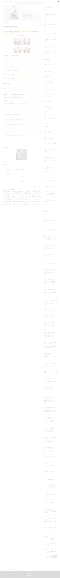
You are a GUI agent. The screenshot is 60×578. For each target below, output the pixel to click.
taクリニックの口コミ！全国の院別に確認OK (13, 114)
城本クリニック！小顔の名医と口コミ (12, 74)
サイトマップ (30, 573)
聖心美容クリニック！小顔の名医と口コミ (12, 70)
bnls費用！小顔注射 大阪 (7, 196)
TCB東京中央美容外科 (8, 97)
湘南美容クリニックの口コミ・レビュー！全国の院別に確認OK (16, 103)
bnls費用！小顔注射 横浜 (17, 191)
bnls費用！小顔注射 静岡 (17, 201)
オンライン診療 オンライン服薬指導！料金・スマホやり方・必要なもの (55, 558)
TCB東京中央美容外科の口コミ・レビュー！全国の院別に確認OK (16, 108)
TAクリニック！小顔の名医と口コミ (11, 66)
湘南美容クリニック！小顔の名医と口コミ (12, 59)
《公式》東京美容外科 (22, 181)
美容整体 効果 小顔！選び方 (55, 540)
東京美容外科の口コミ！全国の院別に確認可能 (13, 124)
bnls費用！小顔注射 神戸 (26, 201)
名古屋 (14, 196)
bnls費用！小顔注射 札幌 (26, 191)
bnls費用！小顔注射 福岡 (36, 196)
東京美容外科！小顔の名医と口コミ (11, 78)
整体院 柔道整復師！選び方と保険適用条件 (55, 553)
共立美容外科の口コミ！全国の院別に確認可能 (13, 135)
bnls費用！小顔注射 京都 (36, 201)
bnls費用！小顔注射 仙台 (7, 201)
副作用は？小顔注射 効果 (5, 22)
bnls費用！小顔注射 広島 (26, 196)
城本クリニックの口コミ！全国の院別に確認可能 (13, 130)
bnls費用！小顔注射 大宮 (36, 191)
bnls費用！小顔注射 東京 (7, 191)
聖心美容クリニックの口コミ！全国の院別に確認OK (14, 119)
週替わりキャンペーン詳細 (20, 94)
